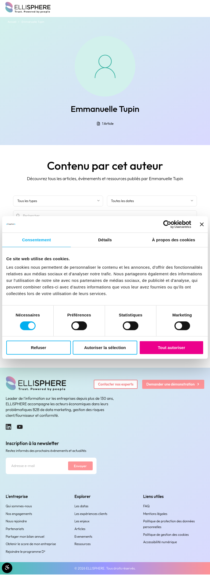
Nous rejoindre (16, 522)
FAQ (146, 507)
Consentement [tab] (36, 239)
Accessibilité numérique (160, 543)
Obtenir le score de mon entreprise (31, 544)
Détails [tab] (105, 239)
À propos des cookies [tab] (173, 239)
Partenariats (15, 529)
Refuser (38, 347)
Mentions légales (155, 514)
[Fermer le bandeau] (202, 224)
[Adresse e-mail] (36, 466)
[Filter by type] (58, 201)
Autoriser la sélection (105, 347)
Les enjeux (81, 522)
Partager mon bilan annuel (25, 537)
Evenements (83, 537)
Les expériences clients (90, 514)
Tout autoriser (171, 347)
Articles (79, 529)
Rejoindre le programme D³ (25, 552)
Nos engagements (19, 514)
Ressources (82, 544)
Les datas (81, 507)
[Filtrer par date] (152, 201)
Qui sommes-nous (19, 507)
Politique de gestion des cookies (166, 535)
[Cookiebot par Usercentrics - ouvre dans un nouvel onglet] (167, 224)
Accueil (12, 21)
